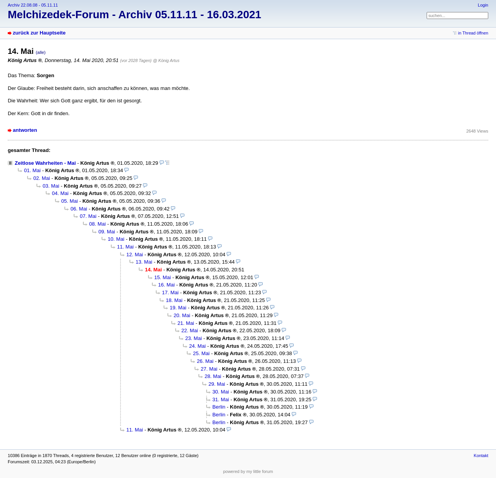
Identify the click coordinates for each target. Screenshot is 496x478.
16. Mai (166, 285)
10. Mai (116, 239)
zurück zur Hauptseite (39, 33)
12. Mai (134, 254)
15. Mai (162, 277)
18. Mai (174, 300)
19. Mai (178, 308)
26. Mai (205, 361)
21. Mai (185, 323)
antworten (25, 130)
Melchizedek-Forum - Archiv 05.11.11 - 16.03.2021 (134, 15)
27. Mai (209, 369)
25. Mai (201, 353)
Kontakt (481, 455)
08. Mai (97, 224)
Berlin (219, 407)
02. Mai (41, 178)
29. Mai (216, 384)
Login (483, 5)
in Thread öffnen (473, 33)
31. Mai (220, 399)
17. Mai (170, 292)
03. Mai (51, 186)
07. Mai (88, 216)
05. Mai (69, 201)
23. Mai (193, 338)
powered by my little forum (248, 471)
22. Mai (189, 330)
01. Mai (32, 170)
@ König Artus (166, 60)
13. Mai (144, 262)
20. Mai (182, 315)
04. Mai (60, 193)
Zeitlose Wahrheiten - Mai (45, 163)
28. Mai (213, 376)
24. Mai (197, 346)
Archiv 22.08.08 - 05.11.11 (33, 5)
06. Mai (79, 209)
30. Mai (220, 392)
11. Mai (125, 247)
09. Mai (106, 232)
